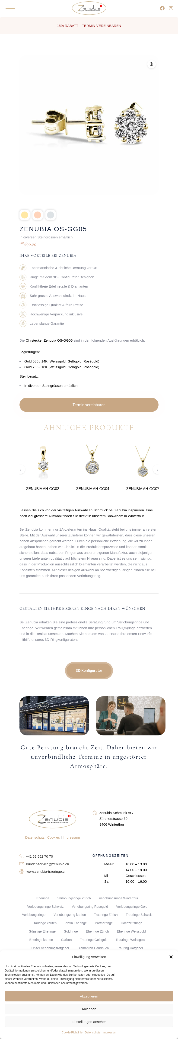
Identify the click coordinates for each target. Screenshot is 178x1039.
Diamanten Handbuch (93, 948)
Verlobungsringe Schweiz (45, 906)
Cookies (53, 837)
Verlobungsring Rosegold (90, 906)
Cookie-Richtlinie (72, 1032)
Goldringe (71, 931)
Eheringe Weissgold (131, 931)
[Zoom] (151, 64)
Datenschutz (92, 1032)
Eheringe (42, 898)
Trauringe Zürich (106, 915)
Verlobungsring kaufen (70, 915)
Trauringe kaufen (44, 923)
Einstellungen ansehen (89, 1022)
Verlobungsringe (33, 915)
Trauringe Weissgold (130, 940)
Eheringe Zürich (97, 931)
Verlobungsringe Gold (131, 906)
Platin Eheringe (76, 923)
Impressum (109, 1032)
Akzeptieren (89, 996)
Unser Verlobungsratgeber (50, 948)
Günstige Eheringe (42, 931)
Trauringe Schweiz (139, 915)
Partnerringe (104, 923)
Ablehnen (89, 1009)
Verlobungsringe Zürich (74, 898)
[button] (171, 957)
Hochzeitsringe (131, 923)
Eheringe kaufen (41, 940)
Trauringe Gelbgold (93, 940)
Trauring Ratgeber (130, 948)
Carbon (66, 940)
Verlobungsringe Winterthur (118, 898)
